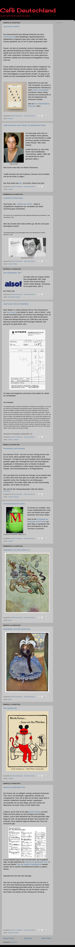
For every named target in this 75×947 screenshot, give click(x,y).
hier (20, 183)
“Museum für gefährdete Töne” (36, 862)
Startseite (28, 938)
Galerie (10, 620)
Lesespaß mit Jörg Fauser (13, 198)
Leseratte (10, 778)
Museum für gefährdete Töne (14, 787)
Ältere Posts (46, 938)
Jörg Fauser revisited (11, 26)
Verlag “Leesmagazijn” (40, 90)
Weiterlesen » (7, 491)
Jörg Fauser (11, 312)
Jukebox (10, 439)
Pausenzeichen (35, 812)
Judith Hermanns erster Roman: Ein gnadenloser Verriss (24, 125)
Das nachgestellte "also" (12, 273)
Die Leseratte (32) (10, 708)
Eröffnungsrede (9, 37)
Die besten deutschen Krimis (14, 504)
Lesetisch (10, 118)
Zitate (15, 264)
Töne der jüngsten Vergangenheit (29, 864)
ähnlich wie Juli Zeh (25, 204)
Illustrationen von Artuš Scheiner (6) (16, 629)
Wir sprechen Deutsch (14, 297)
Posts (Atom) (13, 942)
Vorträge (16, 497)
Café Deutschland (28, 10)
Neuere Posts (8, 938)
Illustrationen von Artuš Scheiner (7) (16, 550)
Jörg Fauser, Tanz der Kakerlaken (16, 304)
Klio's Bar (16, 932)
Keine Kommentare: (29, 115)
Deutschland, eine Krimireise (14, 448)
